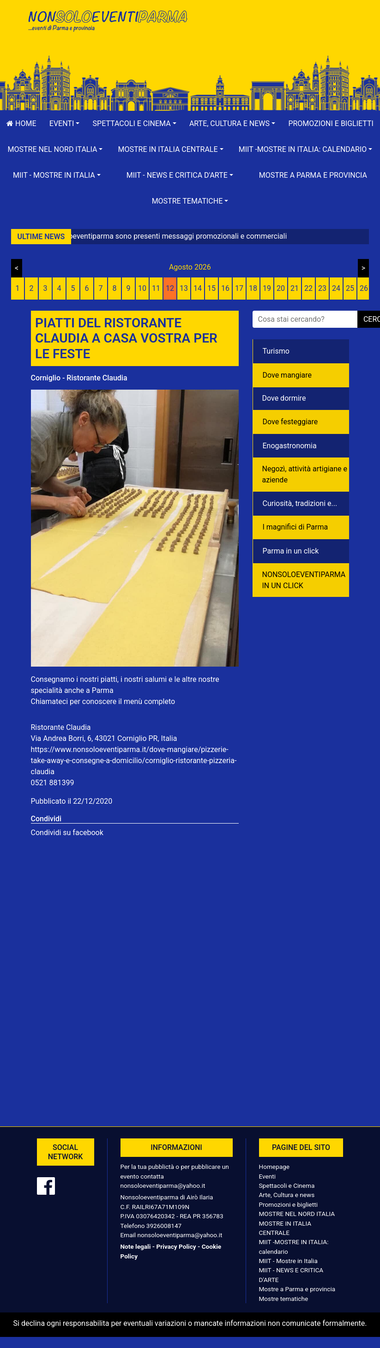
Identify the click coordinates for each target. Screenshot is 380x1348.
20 (281, 288)
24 (336, 288)
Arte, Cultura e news (287, 1194)
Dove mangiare (287, 375)
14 (197, 288)
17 (239, 288)
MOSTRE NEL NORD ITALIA (297, 1213)
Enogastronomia (290, 445)
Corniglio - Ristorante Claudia (79, 377)
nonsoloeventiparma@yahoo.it (163, 1185)
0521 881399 (52, 782)
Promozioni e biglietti (288, 1204)
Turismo (276, 351)
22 (308, 288)
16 (225, 288)
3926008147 (163, 1225)
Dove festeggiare (290, 421)
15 (211, 288)
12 (170, 288)
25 (350, 288)
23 (322, 288)
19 (267, 288)
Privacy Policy (176, 1246)
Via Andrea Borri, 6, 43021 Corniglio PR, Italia (104, 738)
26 (364, 288)
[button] (64, 124)
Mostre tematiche (283, 1298)
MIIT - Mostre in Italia (288, 1260)
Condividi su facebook (67, 832)
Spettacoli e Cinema (287, 1185)
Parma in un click (291, 551)
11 (156, 288)
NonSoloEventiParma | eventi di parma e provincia (107, 26)
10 (142, 288)
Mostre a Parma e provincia (313, 175)
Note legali (136, 1246)
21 (294, 288)
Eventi (267, 1176)
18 (253, 288)
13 (184, 288)
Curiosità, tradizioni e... (300, 503)
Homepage (274, 1166)
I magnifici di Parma (295, 527)
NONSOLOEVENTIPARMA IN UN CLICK (304, 580)
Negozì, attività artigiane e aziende (305, 474)
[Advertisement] (273, 37)
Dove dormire (284, 398)
